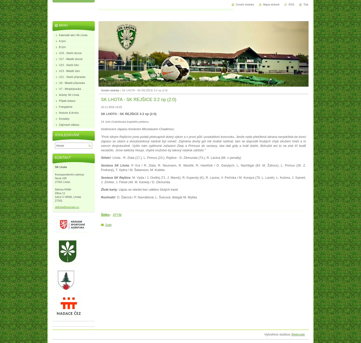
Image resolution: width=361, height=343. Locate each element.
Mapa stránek (271, 4)
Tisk (305, 4)
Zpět (108, 225)
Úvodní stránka (110, 90)
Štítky (105, 215)
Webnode (298, 334)
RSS (291, 4)
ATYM (117, 215)
